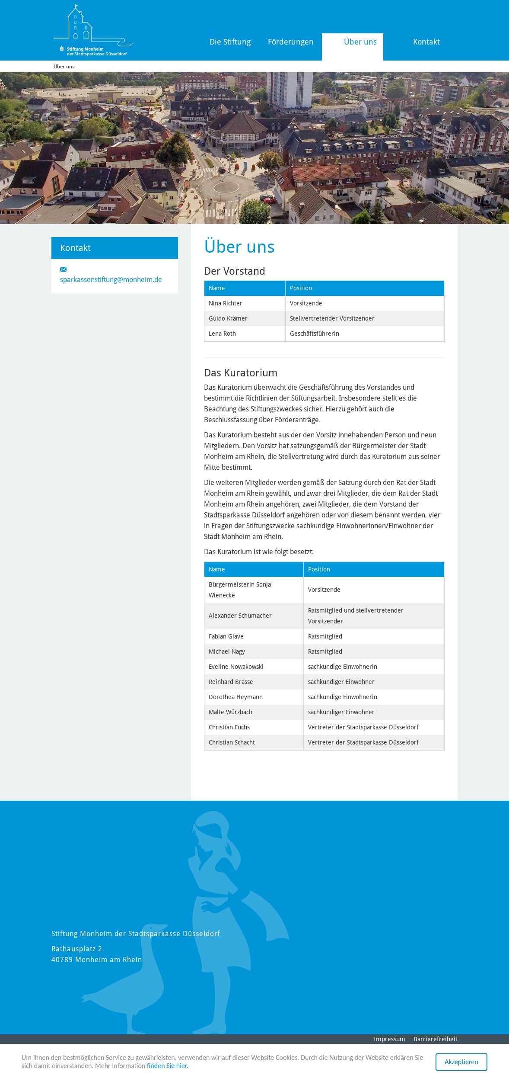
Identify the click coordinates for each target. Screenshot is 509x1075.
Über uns (360, 41)
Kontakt (426, 41)
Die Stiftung (230, 41)
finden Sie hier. (167, 1066)
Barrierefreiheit (436, 1039)
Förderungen (291, 41)
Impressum (389, 1039)
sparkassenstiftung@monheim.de (111, 280)
